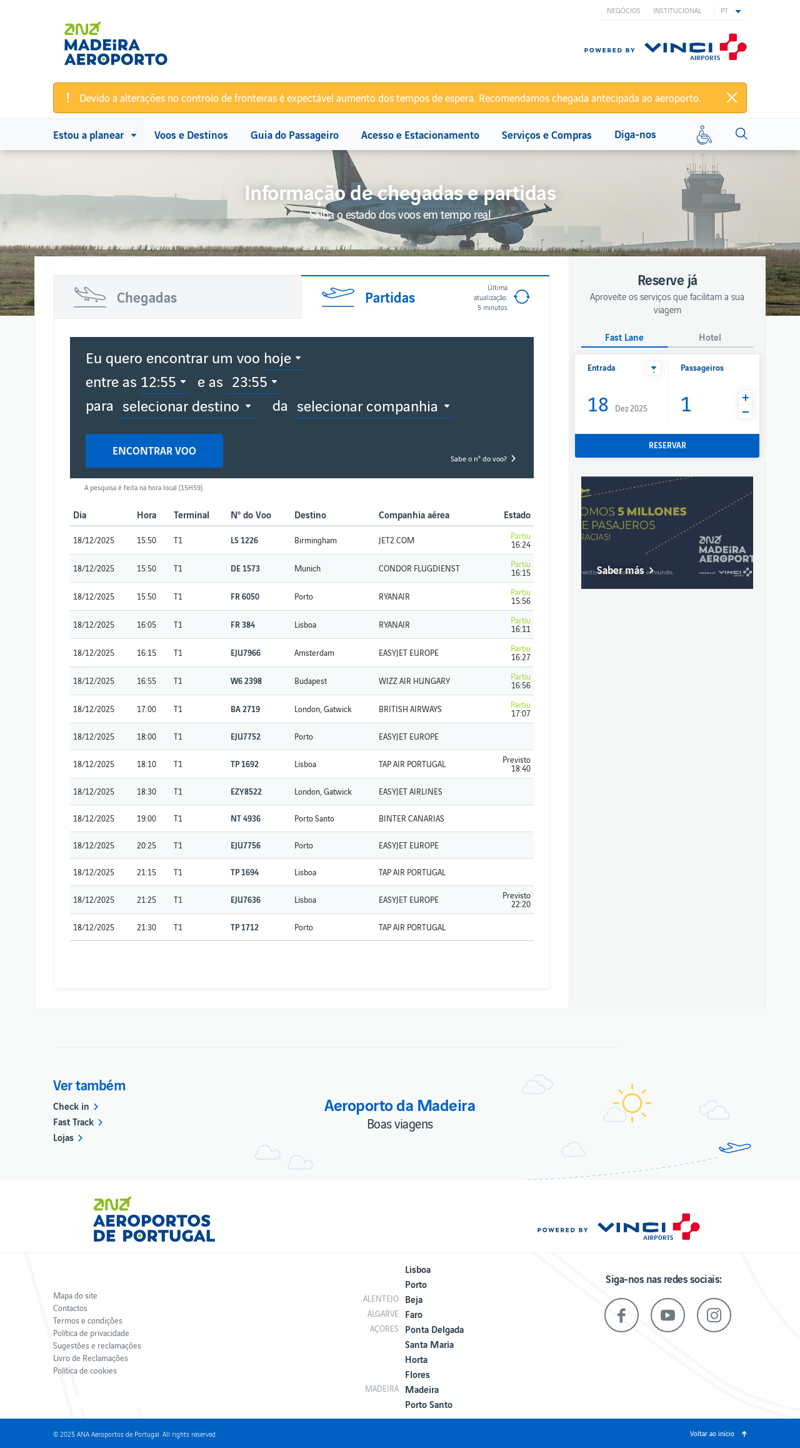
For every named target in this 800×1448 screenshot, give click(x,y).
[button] (731, 10)
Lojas (63, 1137)
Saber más (620, 569)
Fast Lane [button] (624, 337)
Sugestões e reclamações (97, 1345)
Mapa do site (75, 1295)
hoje (277, 357)
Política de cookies (85, 1370)
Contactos (70, 1308)
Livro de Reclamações (90, 1358)
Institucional (677, 10)
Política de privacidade (91, 1333)
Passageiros (702, 367)
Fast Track (73, 1121)
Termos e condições (87, 1320)
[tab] (177, 297)
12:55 (158, 380)
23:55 (250, 380)
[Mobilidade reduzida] (704, 134)
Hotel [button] (710, 337)
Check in (71, 1105)
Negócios (624, 10)
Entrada (602, 367)
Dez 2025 (618, 403)
